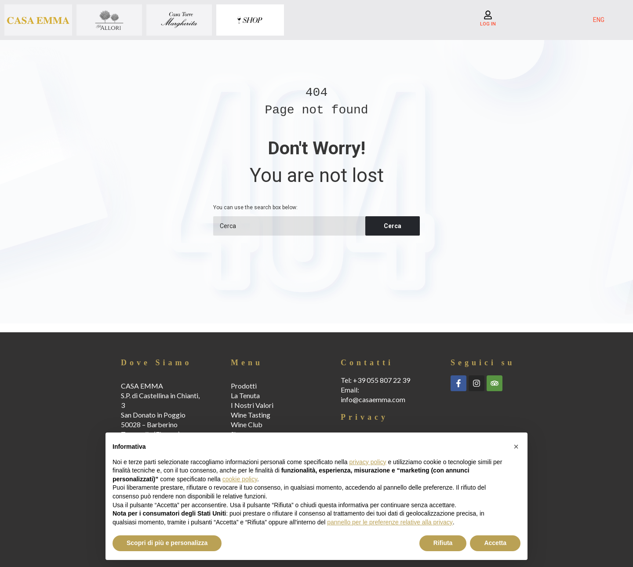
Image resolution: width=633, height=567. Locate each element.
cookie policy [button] (239, 479)
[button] (516, 447)
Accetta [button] (495, 542)
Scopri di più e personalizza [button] (167, 542)
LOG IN (488, 24)
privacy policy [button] (367, 461)
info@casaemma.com (373, 399)
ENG (598, 19)
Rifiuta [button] (443, 542)
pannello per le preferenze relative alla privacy (390, 522)
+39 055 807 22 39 (381, 380)
